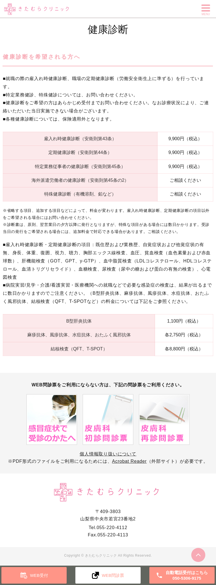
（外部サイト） (146, 461)
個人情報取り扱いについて (108, 454)
